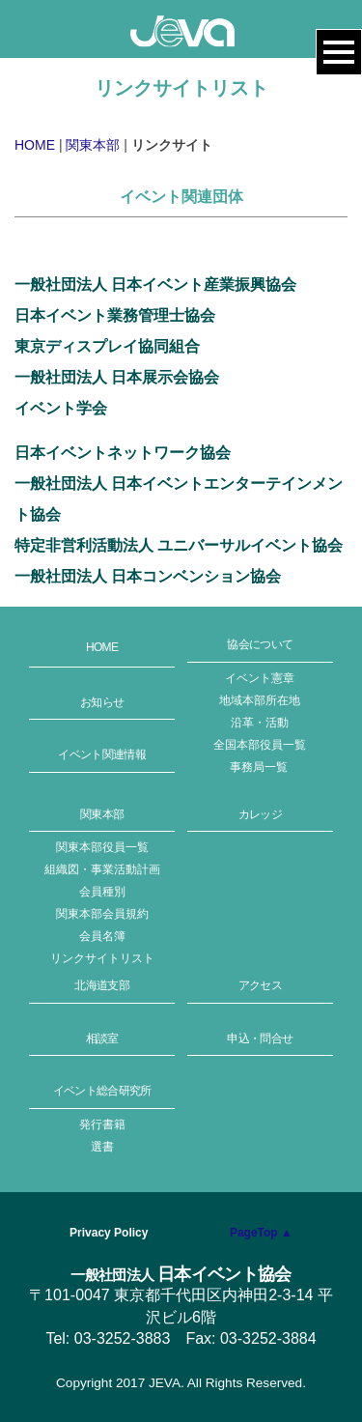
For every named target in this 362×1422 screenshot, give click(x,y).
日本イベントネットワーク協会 (122, 452)
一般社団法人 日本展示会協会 (116, 377)
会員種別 (102, 891)
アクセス (260, 985)
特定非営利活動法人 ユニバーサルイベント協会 (178, 545)
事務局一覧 (259, 767)
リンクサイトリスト (102, 958)
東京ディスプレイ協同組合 (107, 346)
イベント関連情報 (102, 754)
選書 (102, 1146)
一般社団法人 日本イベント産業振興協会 (155, 284)
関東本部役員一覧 (102, 847)
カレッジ (260, 814)
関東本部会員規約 (102, 914)
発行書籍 (102, 1124)
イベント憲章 (259, 678)
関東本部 (93, 145)
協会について (259, 644)
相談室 (102, 1038)
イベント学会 (60, 408)
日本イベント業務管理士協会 (114, 315)
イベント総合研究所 (102, 1090)
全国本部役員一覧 (259, 745)
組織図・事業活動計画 (102, 869)
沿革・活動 (260, 722)
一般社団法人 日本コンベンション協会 (147, 576)
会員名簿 (102, 936)
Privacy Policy (109, 1232)
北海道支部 (101, 985)
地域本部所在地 (259, 700)
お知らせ (102, 702)
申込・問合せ (259, 1038)
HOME (34, 145)
